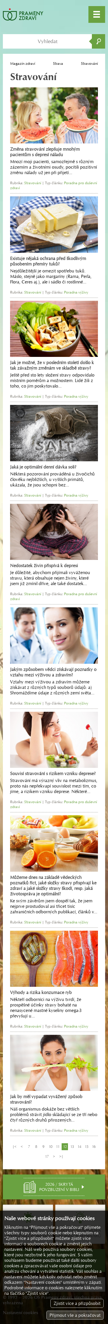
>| (61, 1156)
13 (72, 1146)
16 (94, 1146)
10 (50, 1146)
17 (47, 1156)
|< (14, 1146)
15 (86, 1146)
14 (79, 1146)
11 (58, 1146)
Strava (58, 63)
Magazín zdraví (22, 63)
